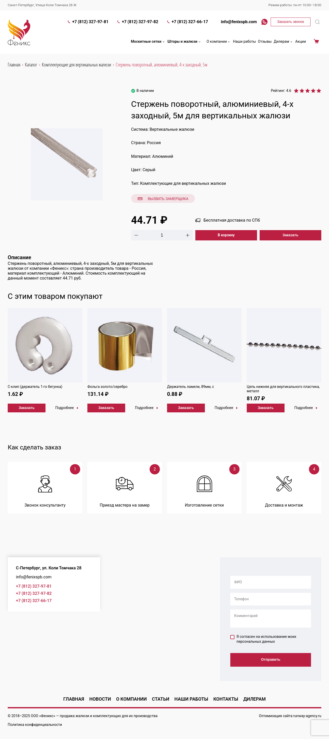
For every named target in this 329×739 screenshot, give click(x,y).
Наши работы (244, 42)
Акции (300, 42)
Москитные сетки (148, 42)
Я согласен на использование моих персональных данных (263, 639)
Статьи (160, 699)
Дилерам (283, 42)
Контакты (225, 699)
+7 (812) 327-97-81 (87, 22)
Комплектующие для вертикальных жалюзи (183, 183)
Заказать (290, 235)
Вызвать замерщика (163, 198)
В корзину (226, 235)
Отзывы (265, 42)
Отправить (270, 660)
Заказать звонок (290, 22)
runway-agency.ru (307, 716)
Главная (73, 699)
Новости (100, 699)
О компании (219, 42)
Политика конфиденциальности (35, 725)
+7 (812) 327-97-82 (137, 22)
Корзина (316, 42)
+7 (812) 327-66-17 (187, 22)
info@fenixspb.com (236, 22)
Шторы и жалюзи (185, 42)
